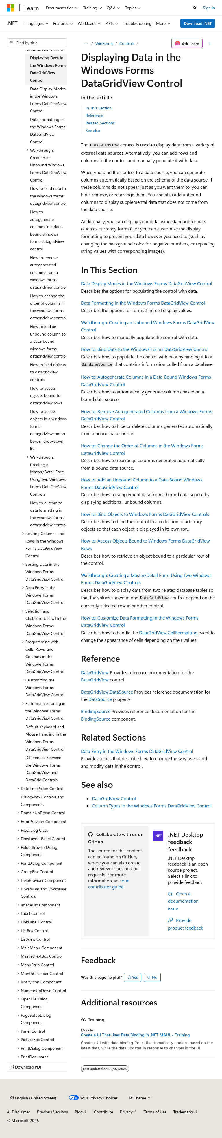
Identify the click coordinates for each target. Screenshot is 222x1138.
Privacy (126, 1112)
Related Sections (100, 123)
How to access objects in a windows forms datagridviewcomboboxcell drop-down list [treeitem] (48, 429)
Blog (79, 1112)
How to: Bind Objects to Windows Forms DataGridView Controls (145, 514)
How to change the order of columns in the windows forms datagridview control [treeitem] (48, 307)
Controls (126, 43)
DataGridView (95, 672)
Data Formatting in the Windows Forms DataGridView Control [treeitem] (47, 130)
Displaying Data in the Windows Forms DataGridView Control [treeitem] (48, 69)
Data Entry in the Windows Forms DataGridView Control (137, 751)
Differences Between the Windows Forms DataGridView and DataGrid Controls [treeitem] (43, 769)
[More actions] (210, 43)
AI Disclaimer (18, 1112)
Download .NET (198, 23)
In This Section (99, 108)
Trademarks (183, 1112)
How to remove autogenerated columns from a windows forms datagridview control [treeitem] (48, 272)
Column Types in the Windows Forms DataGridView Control (152, 805)
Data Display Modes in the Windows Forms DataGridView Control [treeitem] (48, 100)
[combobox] (37, 42)
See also (93, 130)
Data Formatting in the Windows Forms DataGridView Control (143, 303)
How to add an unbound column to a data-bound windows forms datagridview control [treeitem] (48, 341)
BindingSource (95, 711)
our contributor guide (108, 883)
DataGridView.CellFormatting (168, 632)
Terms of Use (155, 1112)
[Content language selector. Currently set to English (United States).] (33, 1098)
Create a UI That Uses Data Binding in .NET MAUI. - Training (135, 1035)
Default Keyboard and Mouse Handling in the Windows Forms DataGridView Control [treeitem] (45, 738)
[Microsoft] (10, 8)
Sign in (209, 7)
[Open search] (195, 8)
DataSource (100, 699)
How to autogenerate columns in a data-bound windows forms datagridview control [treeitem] (47, 230)
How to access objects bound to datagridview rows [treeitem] (46, 395)
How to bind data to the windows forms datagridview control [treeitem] (48, 196)
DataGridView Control (114, 798)
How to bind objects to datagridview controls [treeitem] (48, 372)
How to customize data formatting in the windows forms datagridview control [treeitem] (48, 514)
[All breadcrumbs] (86, 43)
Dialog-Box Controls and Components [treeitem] (42, 800)
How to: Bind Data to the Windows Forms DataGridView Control (144, 349)
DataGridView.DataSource (107, 692)
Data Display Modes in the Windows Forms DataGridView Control (146, 283)
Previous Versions (52, 1112)
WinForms (104, 43)
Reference (94, 115)
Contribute (103, 1112)
